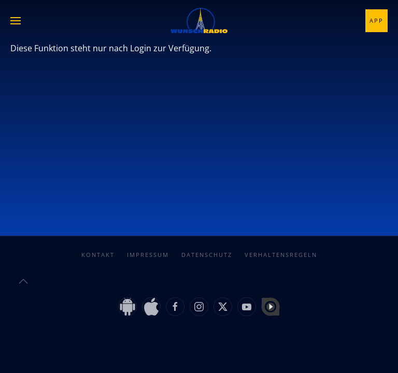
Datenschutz (206, 255)
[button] (15, 20)
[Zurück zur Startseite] (199, 20)
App (376, 20)
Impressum (148, 255)
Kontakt (98, 255)
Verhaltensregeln (281, 255)
